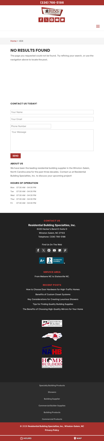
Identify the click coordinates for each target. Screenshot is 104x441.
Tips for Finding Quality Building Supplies (53, 304)
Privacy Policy (52, 430)
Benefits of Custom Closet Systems (52, 294)
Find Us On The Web (52, 244)
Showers (52, 392)
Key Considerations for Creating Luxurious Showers (53, 299)
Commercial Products (52, 419)
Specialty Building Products (52, 385)
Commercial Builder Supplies (52, 405)
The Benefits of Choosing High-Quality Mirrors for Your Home (53, 309)
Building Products (52, 412)
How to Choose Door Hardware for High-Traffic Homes (53, 289)
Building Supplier (52, 399)
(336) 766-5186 (52, 2)
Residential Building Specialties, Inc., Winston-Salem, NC (56, 426)
